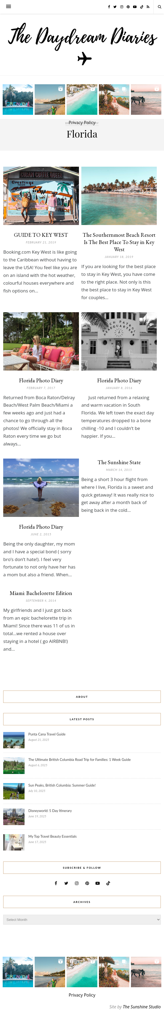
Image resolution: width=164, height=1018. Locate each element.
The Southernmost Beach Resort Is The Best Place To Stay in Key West (119, 242)
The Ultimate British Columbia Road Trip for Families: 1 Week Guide (79, 759)
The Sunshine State (119, 462)
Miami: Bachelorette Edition (41, 593)
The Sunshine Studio (142, 1007)
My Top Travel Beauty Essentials (52, 836)
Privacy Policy (82, 995)
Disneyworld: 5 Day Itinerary (50, 811)
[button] (18, 99)
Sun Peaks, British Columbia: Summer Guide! (61, 785)
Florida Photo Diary (41, 380)
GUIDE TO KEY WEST (41, 234)
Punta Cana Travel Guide (46, 734)
